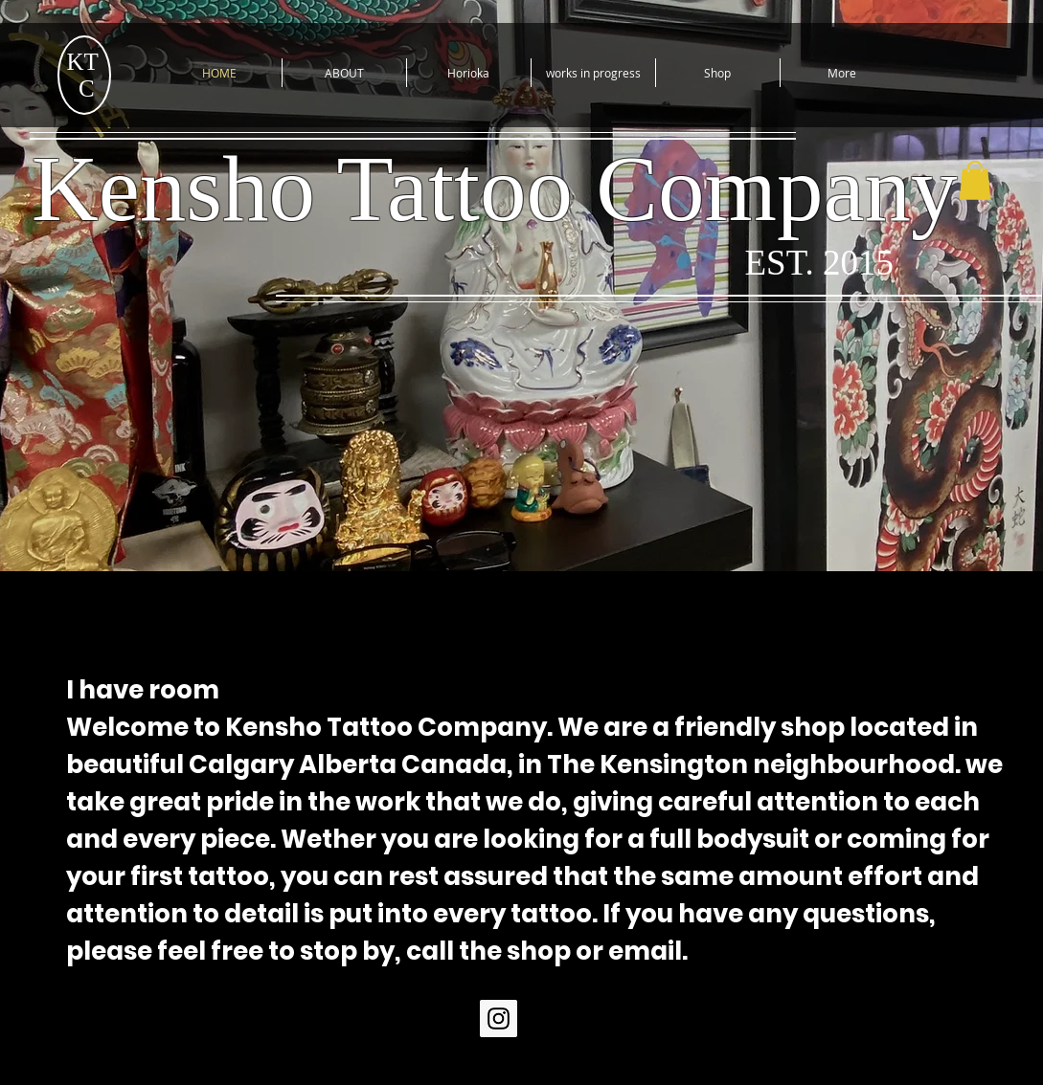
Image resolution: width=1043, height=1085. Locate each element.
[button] (975, 180)
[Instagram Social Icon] (498, 1018)
